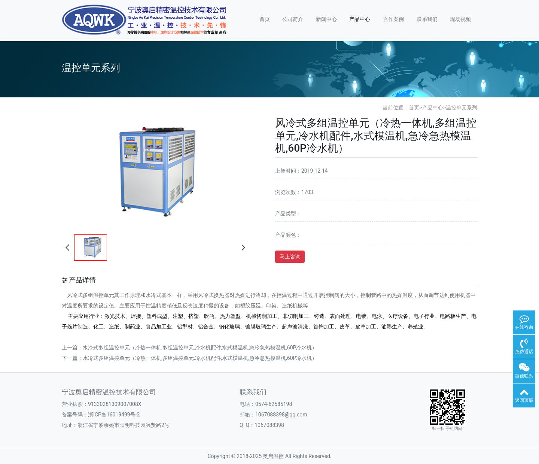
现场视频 (460, 19)
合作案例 (393, 19)
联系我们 (427, 19)
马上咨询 (290, 257)
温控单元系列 (461, 107)
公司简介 (292, 19)
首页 (264, 19)
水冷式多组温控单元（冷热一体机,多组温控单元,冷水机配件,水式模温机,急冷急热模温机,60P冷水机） (200, 348)
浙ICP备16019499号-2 (114, 415)
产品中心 (359, 19)
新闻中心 (326, 19)
